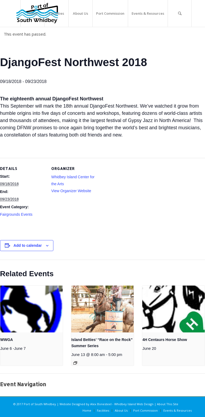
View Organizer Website (71, 191)
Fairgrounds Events (16, 214)
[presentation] (31, 309)
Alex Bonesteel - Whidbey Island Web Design (121, 404)
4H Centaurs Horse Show (164, 340)
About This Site (167, 404)
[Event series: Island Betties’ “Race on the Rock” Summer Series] (75, 363)
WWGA (6, 340)
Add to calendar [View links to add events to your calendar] (28, 245)
